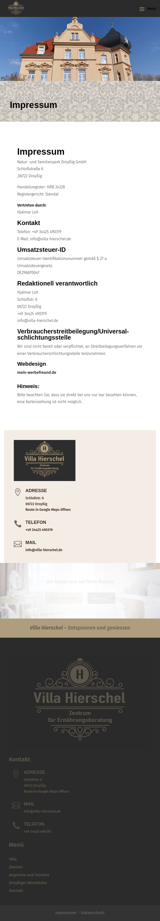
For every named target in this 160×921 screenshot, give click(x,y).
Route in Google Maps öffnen (48, 510)
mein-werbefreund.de (36, 372)
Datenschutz (93, 912)
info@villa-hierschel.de (43, 550)
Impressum (65, 912)
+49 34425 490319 (39, 530)
